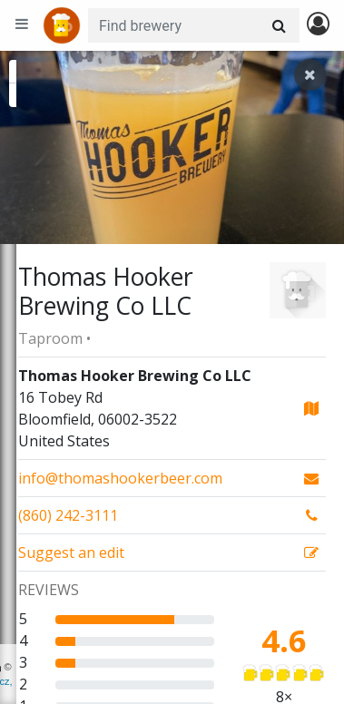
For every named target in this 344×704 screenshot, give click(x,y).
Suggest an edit (71, 552)
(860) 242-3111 (68, 515)
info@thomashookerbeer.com (120, 478)
